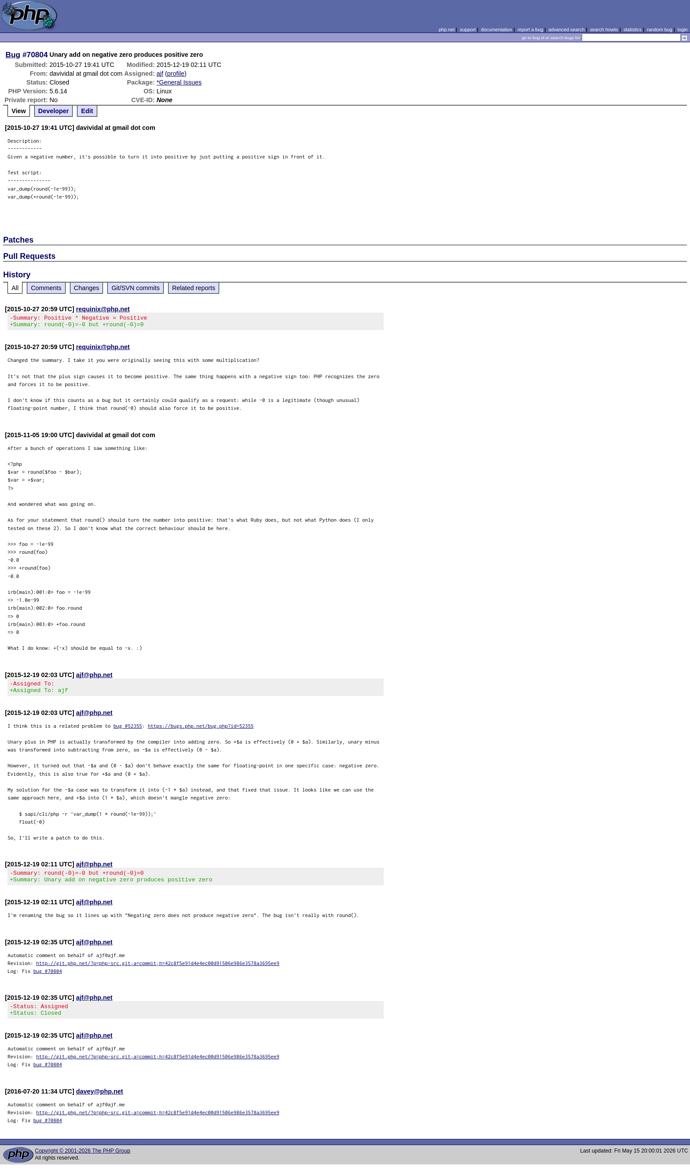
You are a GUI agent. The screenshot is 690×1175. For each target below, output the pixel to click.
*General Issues (179, 82)
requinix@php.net (103, 309)
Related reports (193, 287)
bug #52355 (128, 731)
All (14, 287)
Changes (86, 287)
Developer (53, 110)
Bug (13, 54)
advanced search (566, 29)
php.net (447, 29)
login (683, 29)
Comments (46, 287)
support (468, 29)
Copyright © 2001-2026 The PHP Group (82, 1161)
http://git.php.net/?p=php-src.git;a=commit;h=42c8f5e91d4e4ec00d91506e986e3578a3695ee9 (157, 971)
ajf (160, 73)
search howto (604, 29)
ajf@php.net (94, 677)
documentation (496, 29)
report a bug (530, 29)
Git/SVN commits (135, 287)
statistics (633, 29)
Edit (87, 110)
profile (175, 73)
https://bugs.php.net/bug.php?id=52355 (201, 731)
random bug (659, 29)
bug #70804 (47, 979)
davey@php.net (99, 1101)
